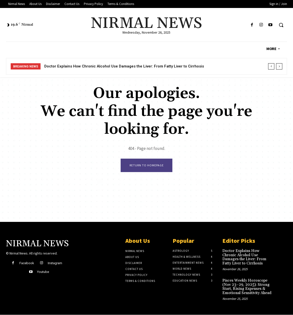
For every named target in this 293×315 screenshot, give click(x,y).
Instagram (55, 263)
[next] (279, 66)
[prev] (271, 66)
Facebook (26, 263)
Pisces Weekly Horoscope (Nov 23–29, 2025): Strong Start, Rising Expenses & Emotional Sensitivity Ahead (246, 287)
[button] (281, 25)
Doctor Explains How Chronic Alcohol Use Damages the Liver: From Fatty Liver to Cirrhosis (124, 66)
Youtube (43, 272)
